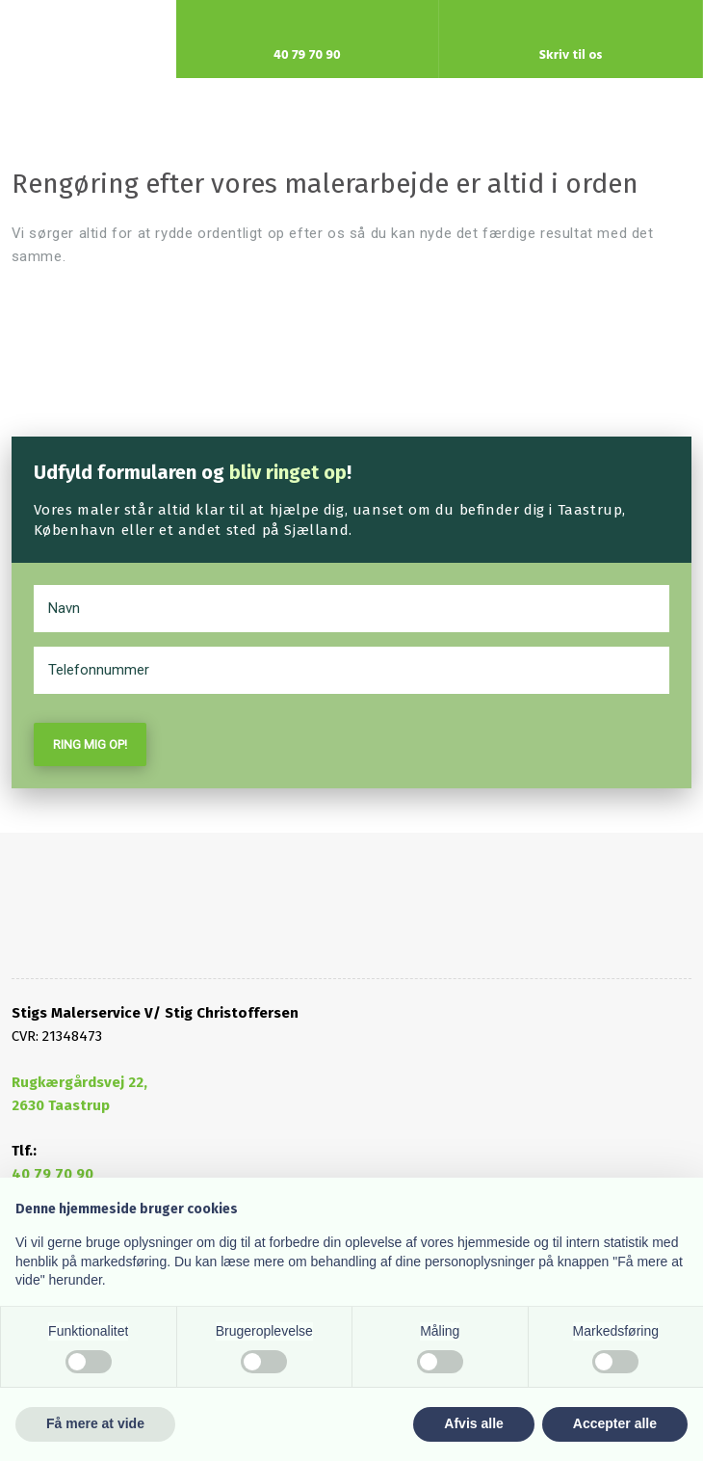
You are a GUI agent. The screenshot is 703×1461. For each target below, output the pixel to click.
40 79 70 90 (52, 1173)
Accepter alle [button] (615, 1423)
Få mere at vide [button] (95, 1423)
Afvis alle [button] (473, 1423)
